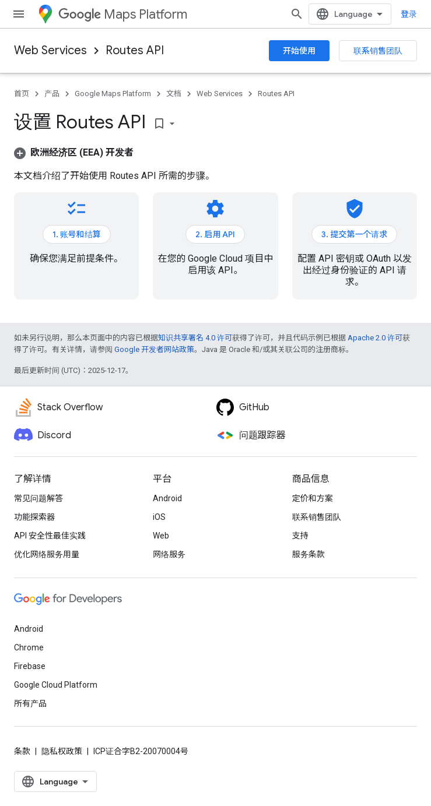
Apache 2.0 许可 (375, 337)
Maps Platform (122, 14)
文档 (173, 93)
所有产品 (30, 703)
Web (161, 535)
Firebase (29, 666)
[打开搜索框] (297, 14)
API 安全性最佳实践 (50, 535)
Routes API (135, 50)
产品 (51, 93)
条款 (22, 751)
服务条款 (308, 554)
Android (167, 498)
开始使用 (299, 50)
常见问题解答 (38, 498)
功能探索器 (34, 517)
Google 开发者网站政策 (154, 349)
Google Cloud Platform (55, 684)
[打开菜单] (18, 14)
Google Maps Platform (113, 93)
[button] (74, 152)
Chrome (29, 647)
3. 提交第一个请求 (354, 234)
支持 (300, 535)
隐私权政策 (61, 751)
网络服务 (169, 554)
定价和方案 (312, 498)
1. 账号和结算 (76, 234)
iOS (159, 517)
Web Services (50, 50)
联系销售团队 (377, 50)
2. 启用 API (215, 234)
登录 (409, 14)
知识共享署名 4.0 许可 (195, 337)
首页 (21, 93)
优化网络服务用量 (46, 554)
